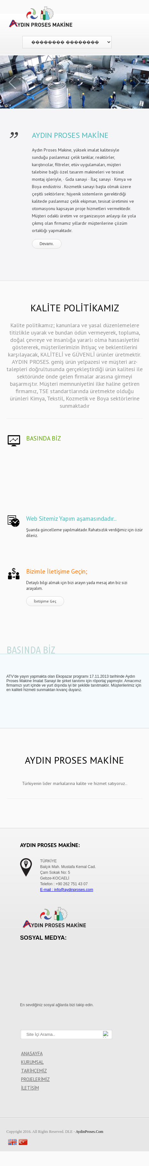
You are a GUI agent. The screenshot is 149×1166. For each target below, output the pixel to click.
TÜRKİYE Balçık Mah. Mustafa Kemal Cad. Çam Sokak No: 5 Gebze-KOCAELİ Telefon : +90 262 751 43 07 (68, 872)
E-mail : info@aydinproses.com (66, 889)
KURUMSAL (32, 1062)
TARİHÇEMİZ (34, 1071)
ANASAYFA (32, 1053)
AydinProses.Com (89, 1131)
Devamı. (47, 244)
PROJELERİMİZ (35, 1079)
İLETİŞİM (30, 1088)
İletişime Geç (45, 601)
